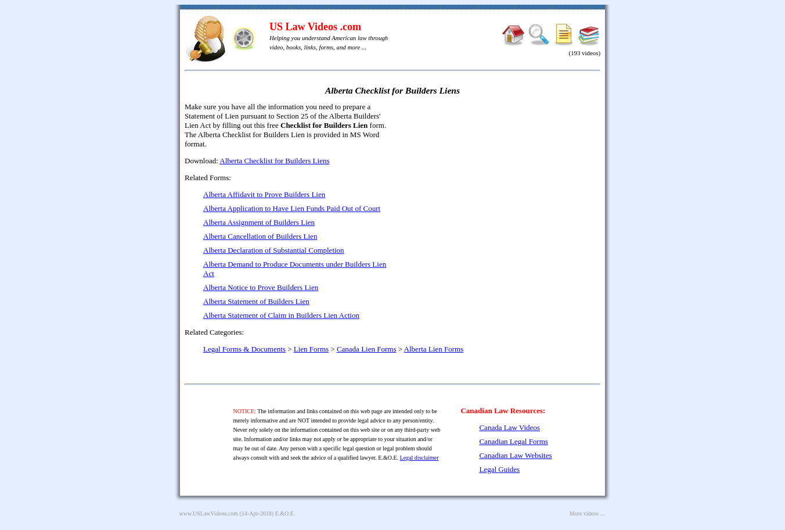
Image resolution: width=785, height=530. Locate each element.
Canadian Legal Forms (513, 441)
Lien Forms (311, 349)
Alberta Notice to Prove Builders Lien (260, 287)
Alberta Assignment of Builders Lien (259, 222)
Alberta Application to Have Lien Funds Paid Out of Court (291, 208)
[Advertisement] (500, 186)
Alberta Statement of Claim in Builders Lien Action (281, 315)
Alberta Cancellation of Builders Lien (260, 236)
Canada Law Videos (509, 427)
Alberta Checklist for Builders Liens (274, 160)
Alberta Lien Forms (434, 349)
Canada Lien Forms (367, 349)
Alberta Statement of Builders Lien (256, 301)
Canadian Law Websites (515, 455)
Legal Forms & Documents (244, 349)
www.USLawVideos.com (209, 513)
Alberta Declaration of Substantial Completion (273, 250)
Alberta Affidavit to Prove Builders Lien (264, 194)
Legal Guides (499, 469)
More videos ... (587, 513)
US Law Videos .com (315, 27)
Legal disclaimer (419, 457)
